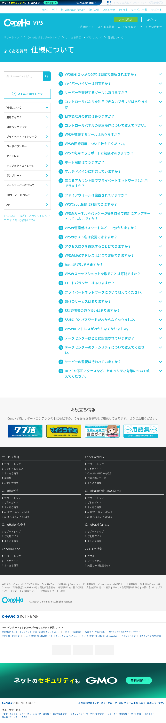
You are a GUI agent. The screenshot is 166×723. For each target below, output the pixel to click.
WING (45, 9)
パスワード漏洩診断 (72, 632)
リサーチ (111, 714)
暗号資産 (149, 714)
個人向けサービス (10, 717)
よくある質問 (106, 27)
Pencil (123, 9)
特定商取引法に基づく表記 (70, 587)
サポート (156, 9)
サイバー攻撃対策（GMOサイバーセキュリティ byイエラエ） (51, 636)
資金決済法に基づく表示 (98, 587)
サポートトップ (13, 37)
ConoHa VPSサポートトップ (44, 37)
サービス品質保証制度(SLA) (126, 587)
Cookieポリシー (30, 590)
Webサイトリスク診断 (95, 632)
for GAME (94, 9)
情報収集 (123, 714)
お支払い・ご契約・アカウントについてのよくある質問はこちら (27, 218)
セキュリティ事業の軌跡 (150, 636)
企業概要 (45, 590)
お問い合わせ (154, 27)
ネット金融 (136, 714)
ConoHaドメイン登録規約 (26, 584)
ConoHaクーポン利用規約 (82, 584)
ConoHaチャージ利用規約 (54, 584)
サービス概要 (58, 590)
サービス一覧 (139, 9)
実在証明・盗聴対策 (11, 636)
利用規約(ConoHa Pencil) (24, 587)
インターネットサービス (12, 714)
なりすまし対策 (129, 636)
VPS (54, 9)
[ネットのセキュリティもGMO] (30, 2)
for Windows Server (73, 9)
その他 (24, 717)
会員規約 (6, 584)
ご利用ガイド (86, 27)
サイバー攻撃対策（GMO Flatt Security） (100, 636)
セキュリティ (76, 714)
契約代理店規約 (47, 587)
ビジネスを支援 (60, 714)
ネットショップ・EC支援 (38, 714)
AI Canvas (109, 9)
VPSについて (94, 37)
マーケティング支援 (95, 714)
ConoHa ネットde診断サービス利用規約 (117, 584)
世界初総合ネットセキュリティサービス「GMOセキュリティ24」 (30, 632)
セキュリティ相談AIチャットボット (124, 632)
